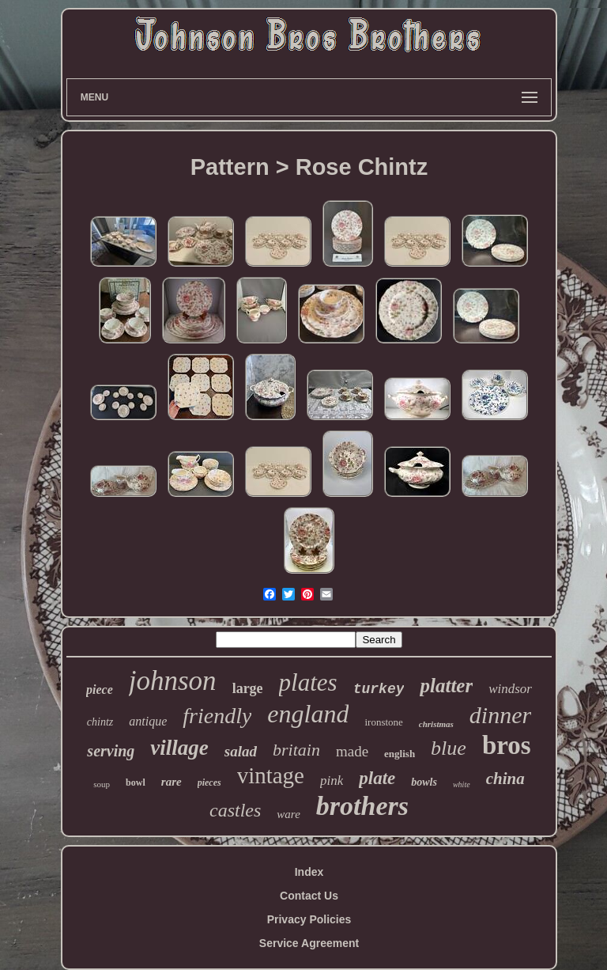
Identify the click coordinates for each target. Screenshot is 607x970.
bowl (135, 782)
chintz (100, 722)
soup (101, 784)
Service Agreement (309, 943)
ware (288, 814)
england (308, 713)
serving (110, 751)
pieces (209, 782)
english (399, 754)
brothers (362, 805)
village (179, 748)
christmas (436, 724)
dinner (500, 715)
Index (309, 872)
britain (296, 750)
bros (506, 745)
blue (448, 748)
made (352, 751)
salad (240, 751)
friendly (217, 715)
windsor (510, 688)
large (247, 688)
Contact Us (309, 895)
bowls (424, 782)
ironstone (383, 722)
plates (308, 682)
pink (331, 780)
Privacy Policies (309, 919)
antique (148, 721)
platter (446, 685)
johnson (173, 680)
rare (171, 781)
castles (235, 810)
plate (377, 778)
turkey (379, 689)
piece (99, 689)
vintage (270, 775)
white (461, 784)
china (505, 778)
